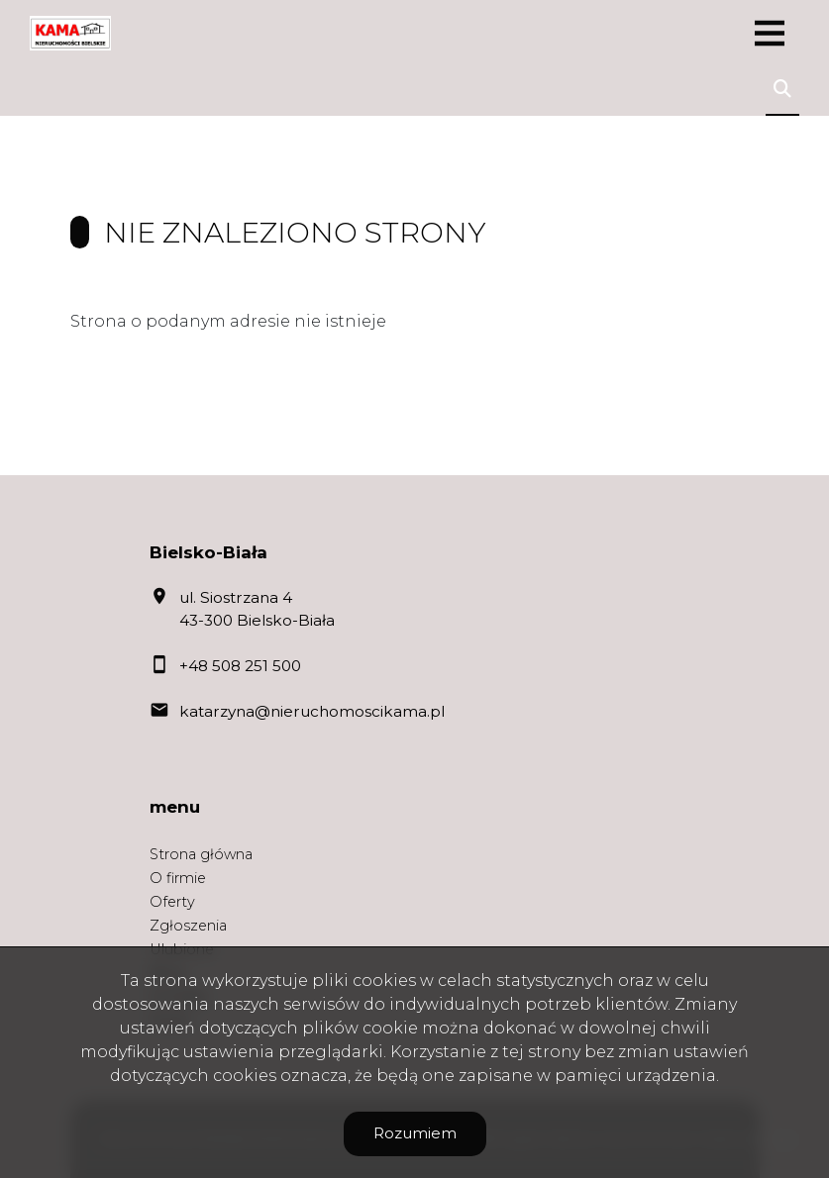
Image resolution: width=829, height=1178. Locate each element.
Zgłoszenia (188, 925)
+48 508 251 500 (240, 665)
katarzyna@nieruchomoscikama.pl (312, 711)
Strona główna (201, 854)
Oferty (172, 902)
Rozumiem (415, 1133)
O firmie (178, 878)
